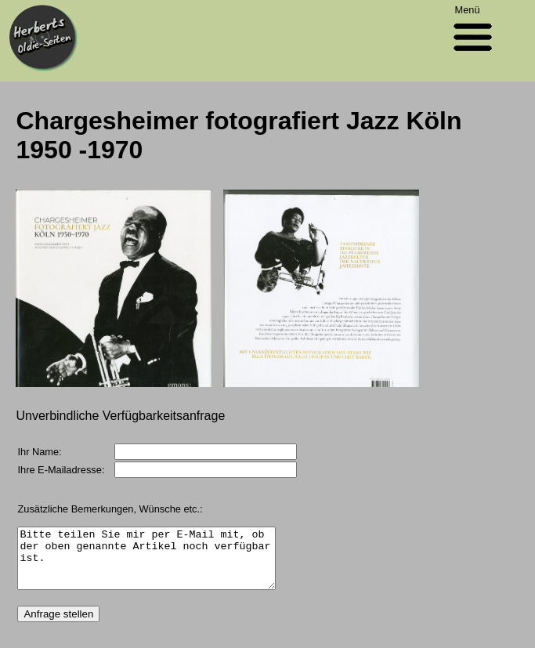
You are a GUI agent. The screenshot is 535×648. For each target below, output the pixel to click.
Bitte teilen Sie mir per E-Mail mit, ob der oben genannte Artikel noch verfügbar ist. (161, 564)
